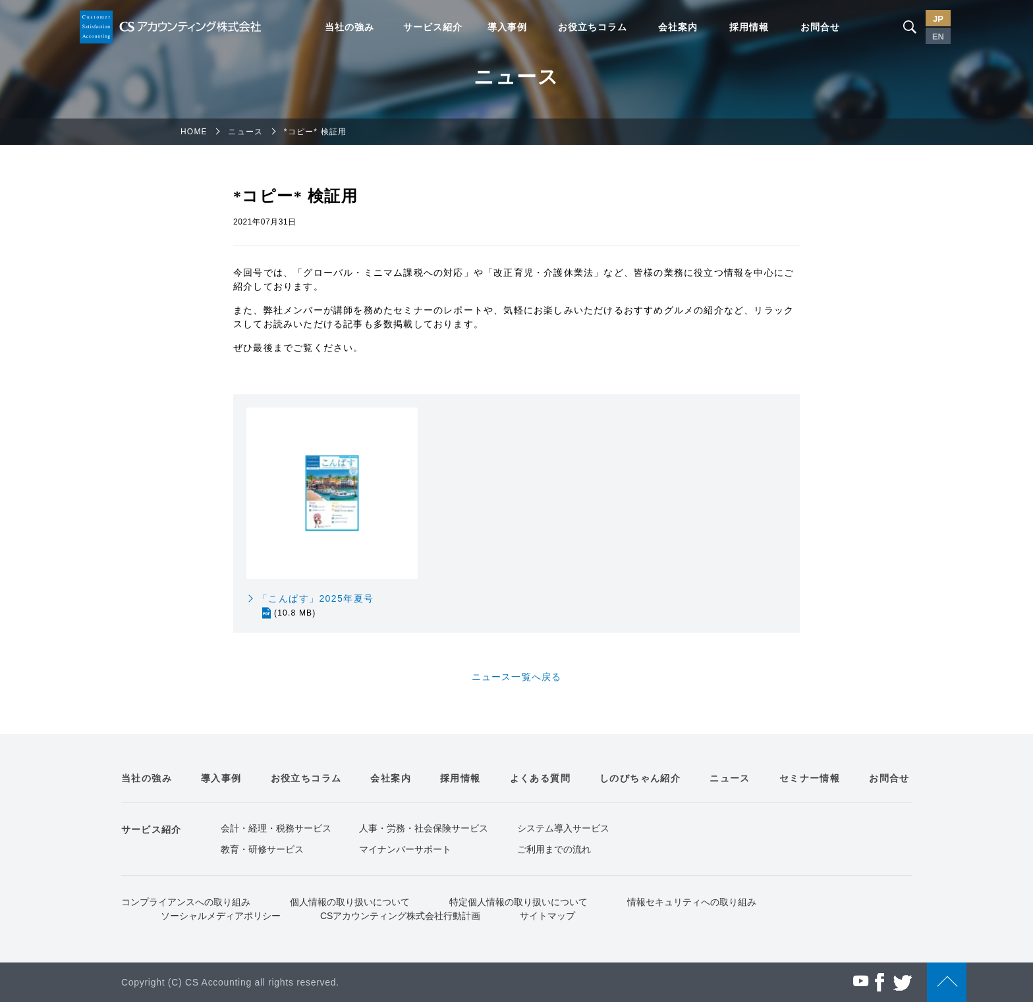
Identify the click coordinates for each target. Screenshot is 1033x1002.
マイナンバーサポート (405, 849)
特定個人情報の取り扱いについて (518, 902)
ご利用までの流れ (554, 849)
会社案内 (678, 27)
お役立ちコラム (592, 27)
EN (938, 36)
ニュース (245, 131)
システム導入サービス (563, 828)
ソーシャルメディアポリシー (221, 915)
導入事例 (507, 27)
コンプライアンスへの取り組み (185, 902)
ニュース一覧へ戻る (517, 676)
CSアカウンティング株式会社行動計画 (400, 915)
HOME (194, 131)
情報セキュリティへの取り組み (691, 902)
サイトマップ (547, 915)
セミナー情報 (809, 778)
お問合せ (820, 27)
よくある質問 (540, 778)
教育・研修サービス (262, 849)
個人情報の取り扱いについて (350, 902)
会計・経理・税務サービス (276, 828)
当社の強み (349, 27)
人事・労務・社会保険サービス (423, 828)
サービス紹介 (432, 27)
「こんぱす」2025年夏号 (316, 606)
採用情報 (749, 27)
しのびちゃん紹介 (640, 778)
